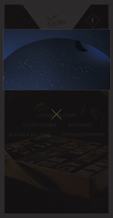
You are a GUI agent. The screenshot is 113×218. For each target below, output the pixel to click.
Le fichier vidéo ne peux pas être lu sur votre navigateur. (57, 59)
